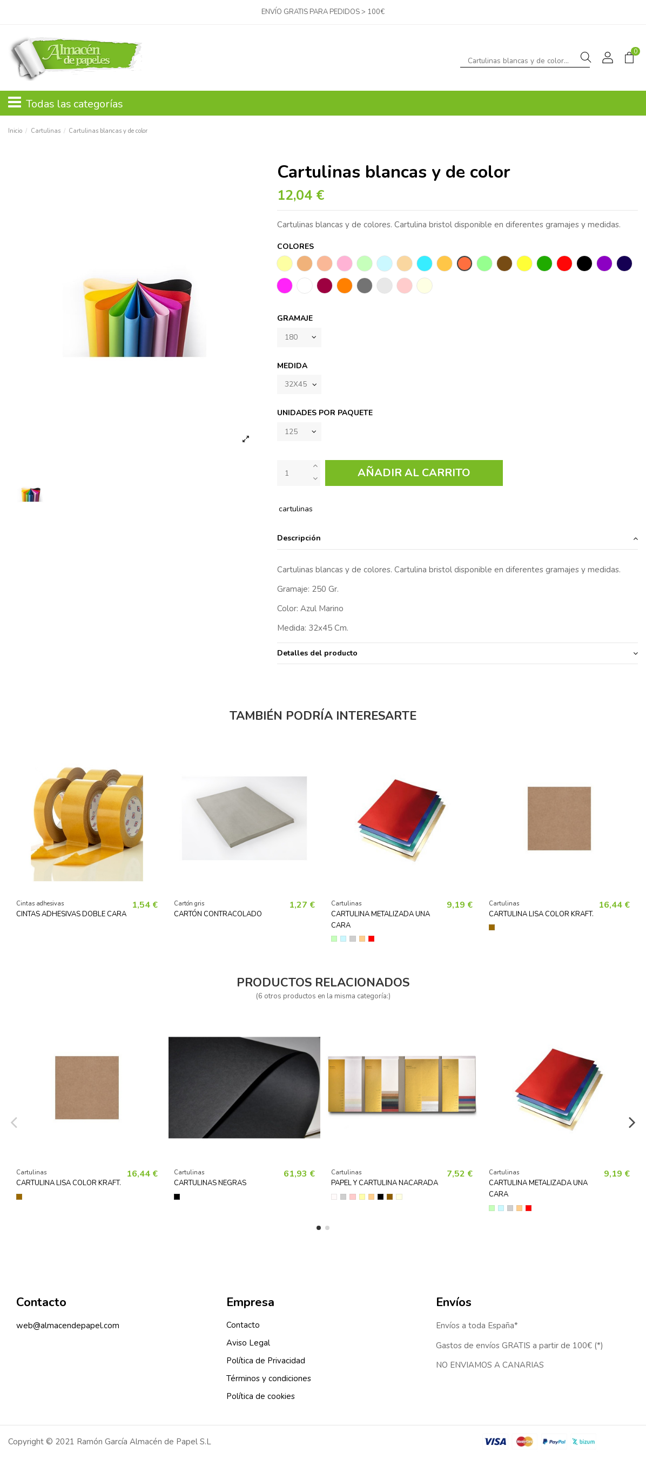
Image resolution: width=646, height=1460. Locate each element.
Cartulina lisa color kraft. (541, 916)
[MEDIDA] (299, 386)
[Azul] (343, 941)
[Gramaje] (299, 338)
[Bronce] (390, 1199)
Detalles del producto (457, 655)
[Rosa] (352, 1199)
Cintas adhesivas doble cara (71, 916)
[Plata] (352, 941)
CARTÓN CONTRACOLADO (218, 916)
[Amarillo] (362, 1199)
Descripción (457, 540)
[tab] (457, 541)
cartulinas (296, 511)
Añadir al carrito (414, 475)
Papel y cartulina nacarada (384, 1186)
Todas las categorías (65, 103)
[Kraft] (492, 929)
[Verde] (334, 941)
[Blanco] (334, 1199)
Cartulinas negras (210, 1186)
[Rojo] (371, 941)
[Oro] (362, 941)
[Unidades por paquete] (299, 433)
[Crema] (399, 1199)
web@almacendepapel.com (67, 1327)
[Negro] (177, 1199)
